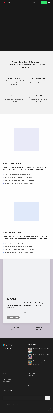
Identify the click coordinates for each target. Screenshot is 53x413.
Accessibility (47, 405)
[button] (33, 2)
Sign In (44, 2)
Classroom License (31, 373)
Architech (6, 406)
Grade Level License (32, 375)
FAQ (28, 385)
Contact (29, 383)
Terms (39, 405)
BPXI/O (26, 406)
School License (31, 376)
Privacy (42, 405)
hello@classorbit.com (39, 329)
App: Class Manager (7, 379)
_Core (18, 406)
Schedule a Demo (13, 317)
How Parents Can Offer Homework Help (41, 354)
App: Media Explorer (7, 381)
